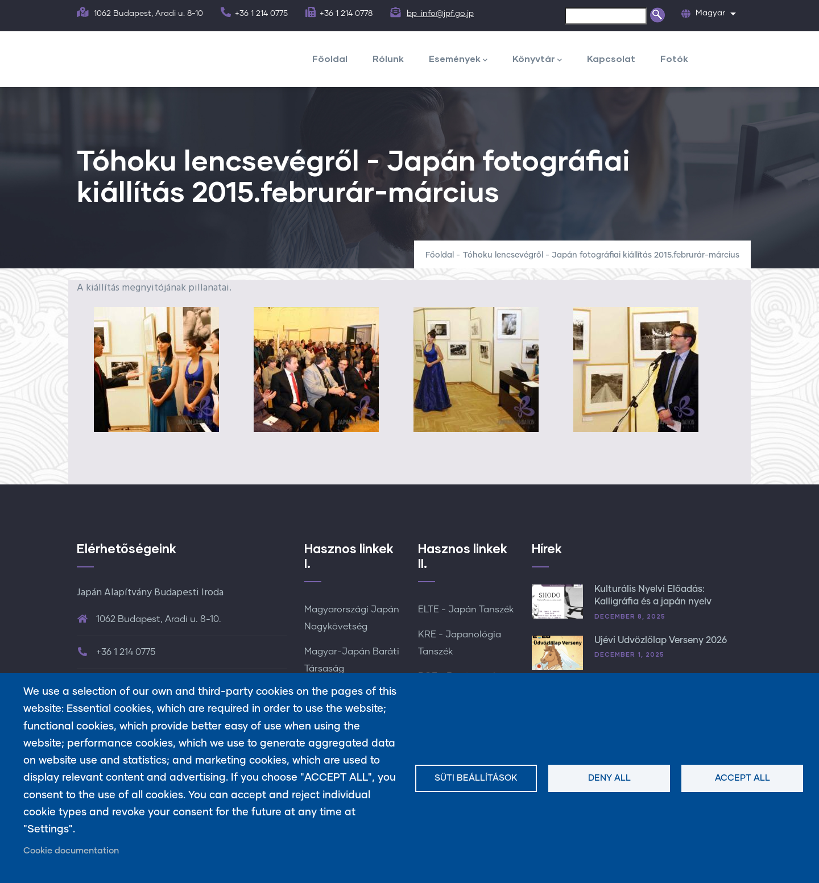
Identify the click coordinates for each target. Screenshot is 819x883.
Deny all (609, 778)
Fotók (674, 58)
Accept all (742, 778)
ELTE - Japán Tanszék (466, 609)
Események (458, 59)
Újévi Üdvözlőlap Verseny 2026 (660, 640)
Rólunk (388, 58)
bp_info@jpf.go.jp (440, 14)
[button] (157, 369)
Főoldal (330, 58)
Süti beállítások (476, 778)
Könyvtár (537, 59)
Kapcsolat (611, 58)
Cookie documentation (71, 851)
